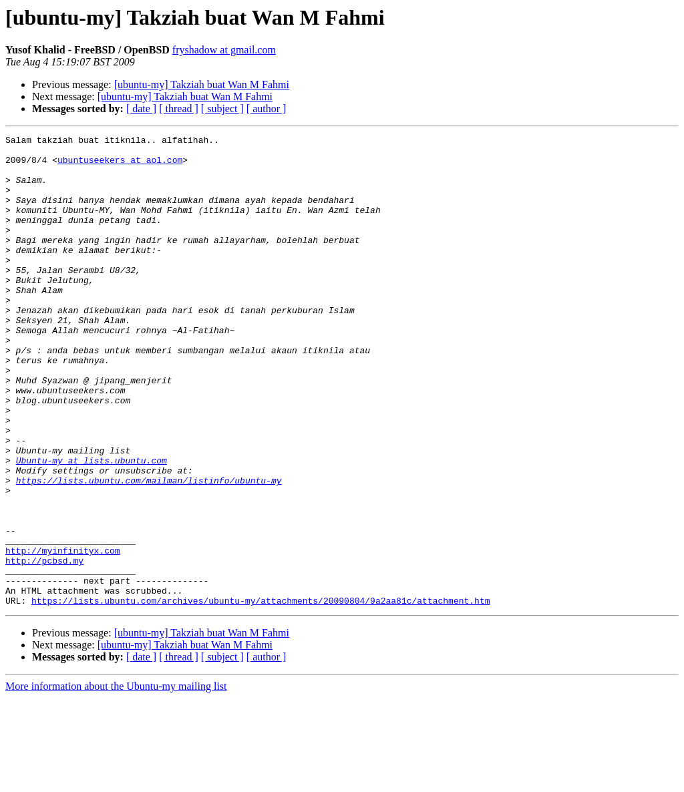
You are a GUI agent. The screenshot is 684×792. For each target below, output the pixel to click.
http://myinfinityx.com (62, 634)
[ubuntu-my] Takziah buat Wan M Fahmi (201, 84)
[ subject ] (222, 108)
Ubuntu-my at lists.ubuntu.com (91, 526)
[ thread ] (178, 108)
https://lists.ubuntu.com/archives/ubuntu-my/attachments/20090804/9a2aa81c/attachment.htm (260, 694)
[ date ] (141, 108)
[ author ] (266, 108)
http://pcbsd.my (44, 646)
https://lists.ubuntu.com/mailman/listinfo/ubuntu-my (149, 550)
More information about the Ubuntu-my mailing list (116, 780)
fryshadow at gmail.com (224, 49)
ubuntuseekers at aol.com (119, 166)
